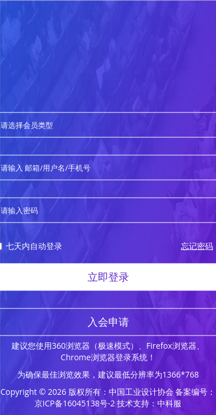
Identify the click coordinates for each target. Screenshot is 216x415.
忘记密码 (197, 245)
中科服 (169, 403)
